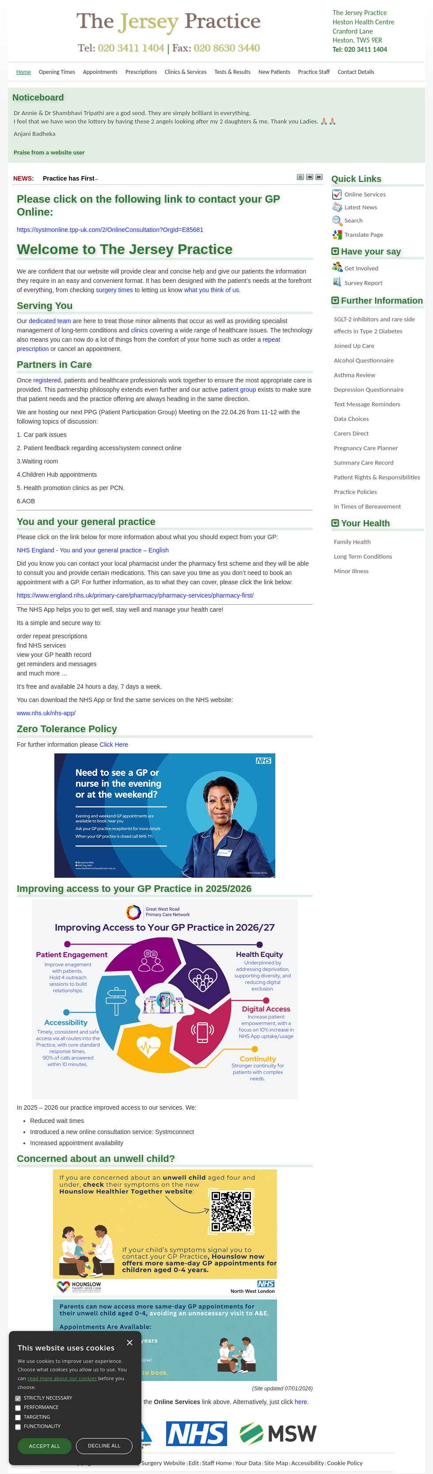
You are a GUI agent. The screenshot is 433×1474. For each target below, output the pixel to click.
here (301, 1401)
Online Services (365, 194)
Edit (194, 1463)
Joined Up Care (354, 346)
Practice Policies (355, 492)
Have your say (371, 251)
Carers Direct (351, 433)
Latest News (361, 207)
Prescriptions (141, 72)
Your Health (365, 523)
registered (47, 380)
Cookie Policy (344, 1463)
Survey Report (364, 283)
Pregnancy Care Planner (366, 448)
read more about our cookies (62, 1378)
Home (23, 72)
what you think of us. (212, 289)
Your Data (248, 1463)
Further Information (382, 300)
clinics (139, 330)
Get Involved (362, 268)
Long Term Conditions (363, 556)
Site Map (276, 1463)
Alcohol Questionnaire (364, 360)
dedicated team (50, 320)
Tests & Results (233, 72)
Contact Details (356, 72)
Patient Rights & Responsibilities (377, 477)
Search (354, 220)
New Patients (274, 72)
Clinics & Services (186, 72)
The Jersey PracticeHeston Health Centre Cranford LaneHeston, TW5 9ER (364, 31)
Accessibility (307, 1463)
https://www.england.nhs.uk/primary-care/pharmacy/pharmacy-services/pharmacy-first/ (135, 595)
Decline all (104, 1445)
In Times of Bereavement (367, 506)
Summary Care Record (364, 463)
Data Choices (351, 419)
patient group (238, 389)
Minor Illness (351, 571)
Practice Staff (314, 72)
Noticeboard (38, 97)
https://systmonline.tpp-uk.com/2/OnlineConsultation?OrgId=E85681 (110, 229)
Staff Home (217, 1463)
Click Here (114, 744)
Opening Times (57, 72)
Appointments (100, 72)
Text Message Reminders (367, 404)
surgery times (114, 289)
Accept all (44, 1446)
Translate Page (364, 235)
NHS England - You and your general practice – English (93, 550)
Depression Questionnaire (369, 390)
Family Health (352, 542)
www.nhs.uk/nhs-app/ (46, 713)
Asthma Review (354, 375)
